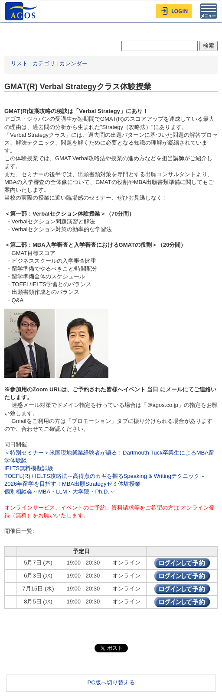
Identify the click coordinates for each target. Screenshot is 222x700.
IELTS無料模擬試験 (28, 468)
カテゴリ (44, 63)
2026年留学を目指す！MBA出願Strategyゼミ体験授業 (72, 484)
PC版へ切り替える (110, 682)
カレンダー (73, 63)
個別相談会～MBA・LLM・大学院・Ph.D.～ (59, 491)
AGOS (22, 11)
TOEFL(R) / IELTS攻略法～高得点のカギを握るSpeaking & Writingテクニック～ (104, 476)
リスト (19, 63)
